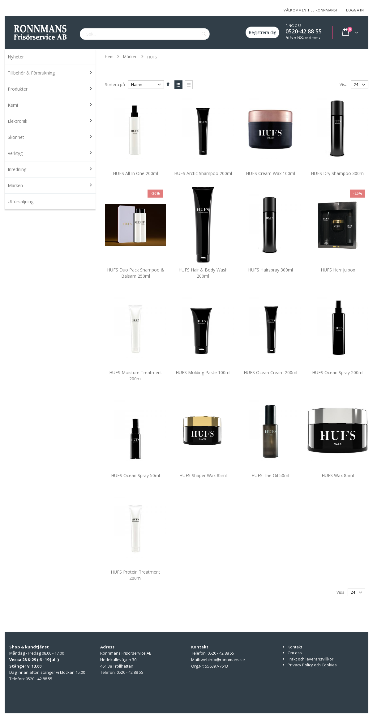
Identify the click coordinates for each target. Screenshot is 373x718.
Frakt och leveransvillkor (310, 659)
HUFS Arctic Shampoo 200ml (203, 182)
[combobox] (145, 34)
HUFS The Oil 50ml (270, 484)
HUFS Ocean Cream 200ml (270, 381)
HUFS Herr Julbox (338, 278)
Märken (130, 57)
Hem (109, 56)
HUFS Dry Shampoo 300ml (338, 182)
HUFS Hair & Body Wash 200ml (203, 282)
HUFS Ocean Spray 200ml (337, 381)
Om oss (295, 653)
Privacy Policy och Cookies (312, 665)
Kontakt (295, 647)
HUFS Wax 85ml (338, 484)
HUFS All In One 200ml (135, 182)
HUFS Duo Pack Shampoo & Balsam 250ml (135, 282)
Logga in (355, 10)
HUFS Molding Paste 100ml (203, 381)
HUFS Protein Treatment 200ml (135, 584)
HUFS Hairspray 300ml (270, 278)
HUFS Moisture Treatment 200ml (135, 384)
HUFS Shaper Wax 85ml (203, 484)
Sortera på (115, 84)
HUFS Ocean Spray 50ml (135, 484)
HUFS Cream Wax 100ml (270, 182)
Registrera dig (262, 32)
